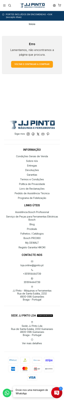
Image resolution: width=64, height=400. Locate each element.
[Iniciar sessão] (54, 5)
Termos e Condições (32, 179)
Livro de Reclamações (32, 188)
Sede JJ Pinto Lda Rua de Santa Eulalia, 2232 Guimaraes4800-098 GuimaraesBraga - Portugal (32, 328)
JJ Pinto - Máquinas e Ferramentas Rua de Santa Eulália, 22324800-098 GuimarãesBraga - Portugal (32, 293)
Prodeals (32, 228)
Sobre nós (32, 160)
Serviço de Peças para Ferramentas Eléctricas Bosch (32, 218)
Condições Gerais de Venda (32, 156)
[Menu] (4, 5)
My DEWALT (32, 242)
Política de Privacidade (32, 184)
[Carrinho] (59, 5)
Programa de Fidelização (32, 197)
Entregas (32, 165)
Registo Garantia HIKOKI (32, 247)
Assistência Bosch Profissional (32, 212)
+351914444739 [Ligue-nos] (32, 272)
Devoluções (32, 170)
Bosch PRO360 (32, 238)
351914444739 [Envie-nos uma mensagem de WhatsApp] (32, 280)
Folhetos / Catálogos (32, 233)
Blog (32, 224)
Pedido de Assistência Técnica (32, 193)
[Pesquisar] (9, 5)
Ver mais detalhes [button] (32, 341)
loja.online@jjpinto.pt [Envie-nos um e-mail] (32, 263)
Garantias (32, 174)
